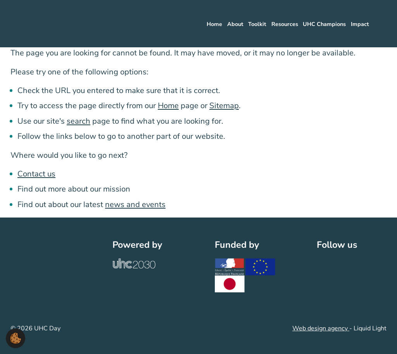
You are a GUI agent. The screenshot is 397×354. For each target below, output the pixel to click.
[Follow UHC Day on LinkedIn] (341, 264)
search (78, 121)
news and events (135, 204)
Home (168, 105)
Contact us (36, 174)
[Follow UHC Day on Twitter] (324, 264)
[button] (15, 337)
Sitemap (224, 105)
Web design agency (320, 328)
